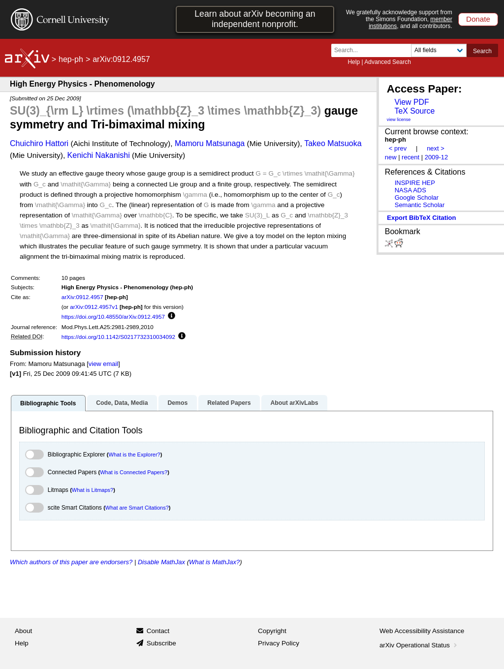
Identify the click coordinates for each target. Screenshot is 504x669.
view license (399, 119)
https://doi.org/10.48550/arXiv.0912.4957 (113, 316)
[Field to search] (439, 50)
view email (103, 363)
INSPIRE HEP (415, 182)
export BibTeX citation (421, 217)
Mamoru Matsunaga (210, 143)
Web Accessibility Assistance (421, 631)
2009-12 (436, 157)
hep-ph (71, 59)
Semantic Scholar (420, 205)
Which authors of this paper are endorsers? (71, 562)
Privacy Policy (278, 643)
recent (410, 157)
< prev (398, 148)
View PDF (411, 102)
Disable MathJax (161, 562)
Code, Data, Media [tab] (122, 402)
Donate (478, 19)
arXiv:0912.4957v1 (94, 307)
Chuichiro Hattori (39, 143)
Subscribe (161, 643)
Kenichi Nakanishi (98, 155)
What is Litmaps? (92, 490)
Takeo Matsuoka (333, 143)
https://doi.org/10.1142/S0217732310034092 (118, 337)
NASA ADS (410, 190)
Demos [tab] (177, 402)
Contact (158, 631)
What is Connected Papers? (133, 472)
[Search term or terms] (374, 50)
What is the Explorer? (134, 454)
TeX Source (414, 111)
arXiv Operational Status (419, 645)
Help (353, 62)
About (23, 631)
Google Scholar (417, 197)
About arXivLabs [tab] (294, 402)
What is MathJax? (214, 562)
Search (482, 51)
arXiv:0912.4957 (82, 297)
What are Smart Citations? (137, 508)
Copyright (272, 631)
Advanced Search (387, 62)
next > (435, 148)
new (391, 157)
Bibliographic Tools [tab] (48, 403)
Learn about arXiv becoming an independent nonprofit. (254, 19)
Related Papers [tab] (229, 402)
